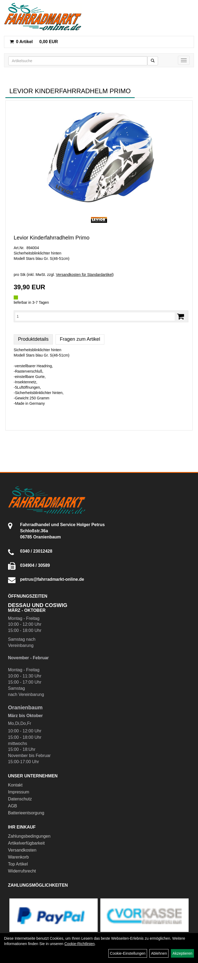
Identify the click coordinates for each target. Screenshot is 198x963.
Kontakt (15, 785)
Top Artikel (18, 864)
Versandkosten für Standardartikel (84, 274)
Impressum (18, 792)
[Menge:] (95, 316)
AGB (12, 806)
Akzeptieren (182, 953)
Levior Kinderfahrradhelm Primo (51, 238)
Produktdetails (33, 339)
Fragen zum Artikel (80, 339)
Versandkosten (22, 850)
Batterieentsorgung (26, 813)
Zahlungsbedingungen (29, 836)
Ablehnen (159, 953)
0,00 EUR (34, 41)
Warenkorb (18, 857)
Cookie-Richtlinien (79, 944)
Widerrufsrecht (22, 871)
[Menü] (184, 60)
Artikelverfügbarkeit (26, 843)
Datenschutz (20, 799)
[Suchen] (152, 60)
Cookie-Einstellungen (127, 953)
